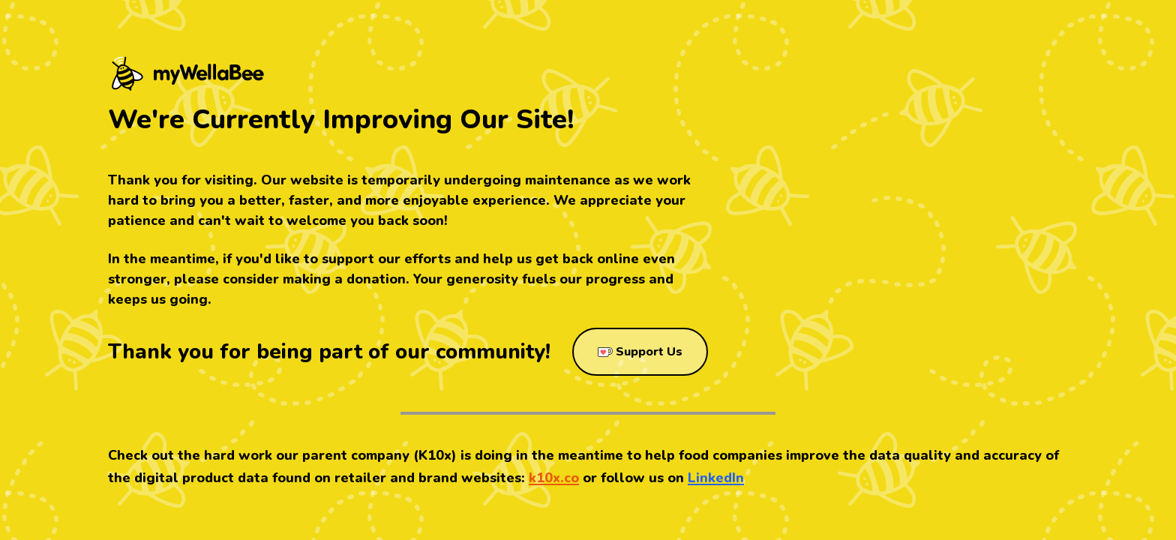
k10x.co (554, 478)
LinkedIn (716, 478)
